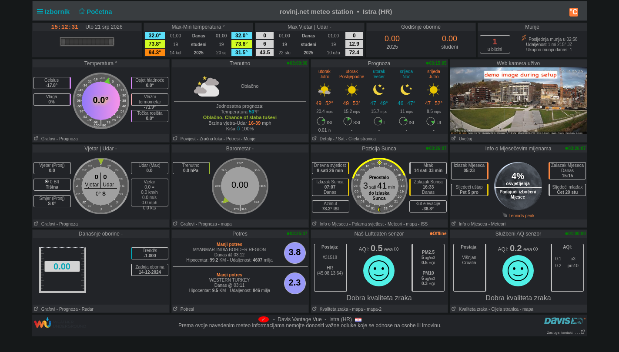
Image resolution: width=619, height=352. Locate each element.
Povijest (184, 138)
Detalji (321, 138)
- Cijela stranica (361, 138)
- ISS (423, 224)
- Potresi (232, 138)
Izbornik (55, 11)
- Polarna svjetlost (366, 224)
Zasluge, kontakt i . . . (566, 333)
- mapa (225, 224)
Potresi (183, 309)
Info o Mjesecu (329, 224)
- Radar (86, 309)
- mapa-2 (372, 309)
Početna (95, 11)
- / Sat (339, 138)
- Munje (248, 138)
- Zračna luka (209, 138)
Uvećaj (461, 138)
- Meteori (393, 224)
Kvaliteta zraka (329, 309)
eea (391, 249)
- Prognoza (67, 138)
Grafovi (44, 138)
